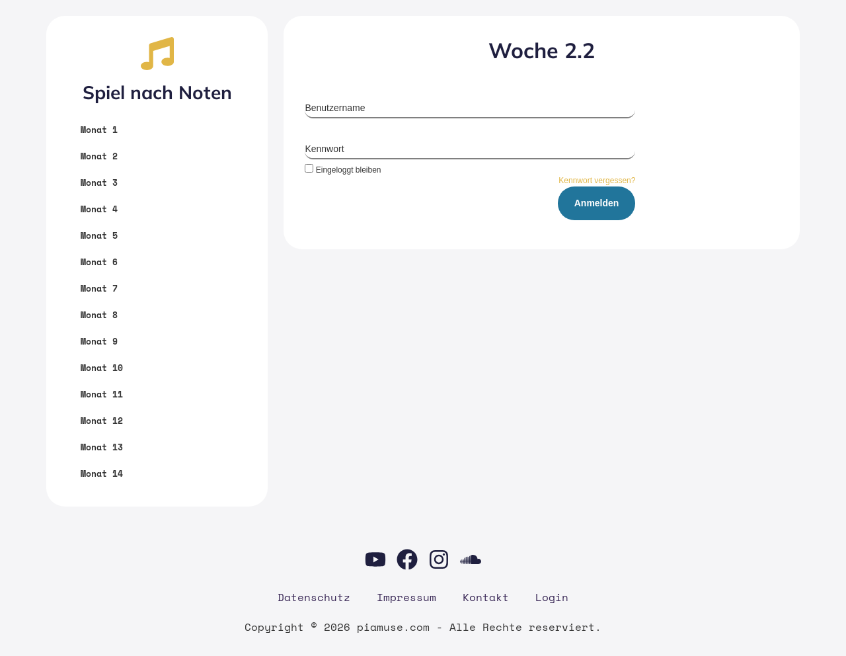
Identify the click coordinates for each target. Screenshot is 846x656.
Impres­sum (406, 597)
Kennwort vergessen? (596, 180)
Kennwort (324, 148)
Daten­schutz (314, 597)
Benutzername (335, 107)
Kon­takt (486, 597)
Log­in (551, 597)
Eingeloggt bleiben (343, 169)
